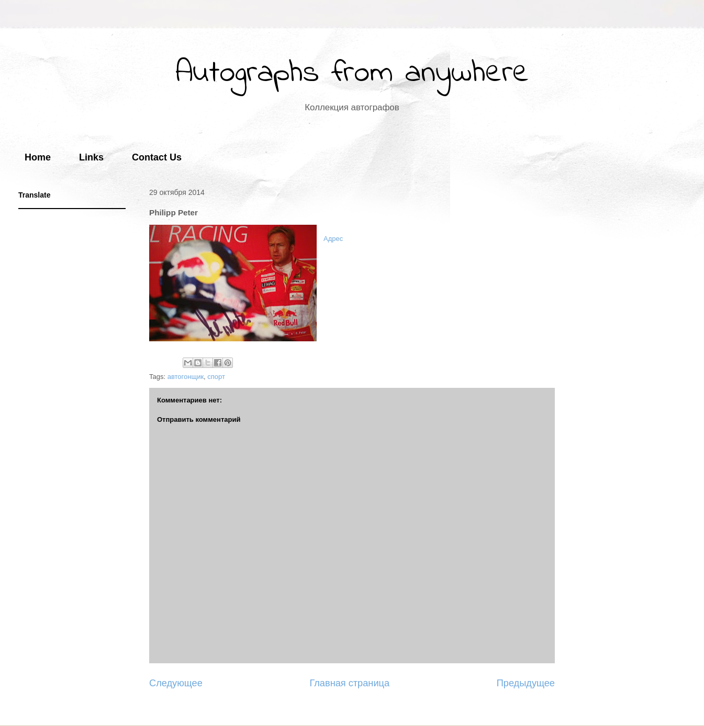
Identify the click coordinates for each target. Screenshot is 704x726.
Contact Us (157, 157)
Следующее (176, 683)
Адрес (333, 239)
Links (91, 157)
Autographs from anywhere (352, 73)
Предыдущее (526, 683)
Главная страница (349, 683)
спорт (216, 377)
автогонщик (185, 377)
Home (38, 157)
